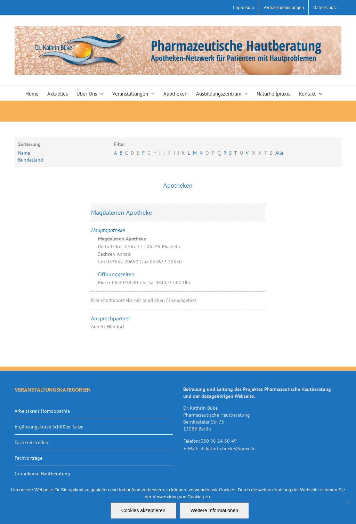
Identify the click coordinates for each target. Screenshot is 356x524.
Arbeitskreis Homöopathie (42, 411)
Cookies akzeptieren (143, 510)
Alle (279, 153)
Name (24, 153)
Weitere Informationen (214, 510)
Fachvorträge (28, 458)
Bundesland (30, 160)
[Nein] (347, 502)
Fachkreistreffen (31, 442)
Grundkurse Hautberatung (42, 473)
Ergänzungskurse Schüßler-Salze (49, 427)
